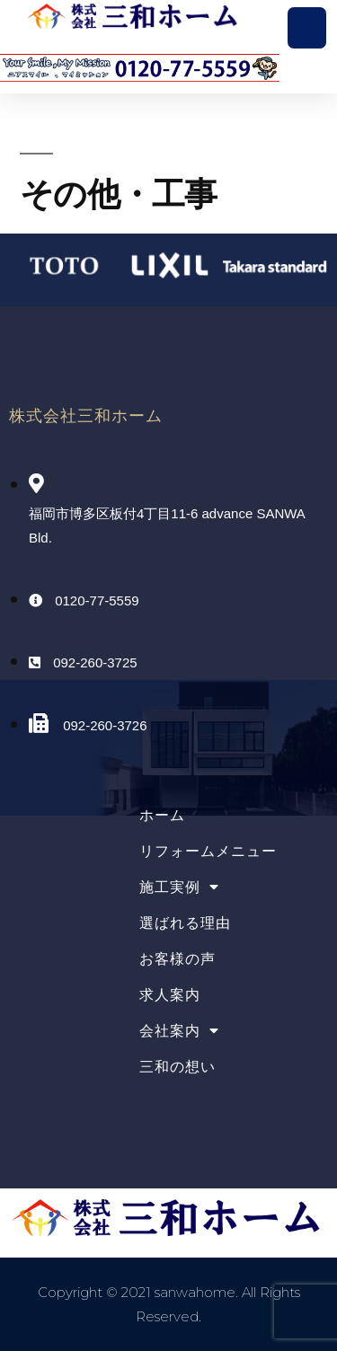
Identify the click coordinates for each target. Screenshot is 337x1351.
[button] (307, 27)
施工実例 (179, 887)
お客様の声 (177, 958)
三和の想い (177, 1066)
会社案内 (179, 1030)
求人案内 (169, 994)
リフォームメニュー (208, 851)
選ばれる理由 (185, 923)
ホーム (162, 815)
